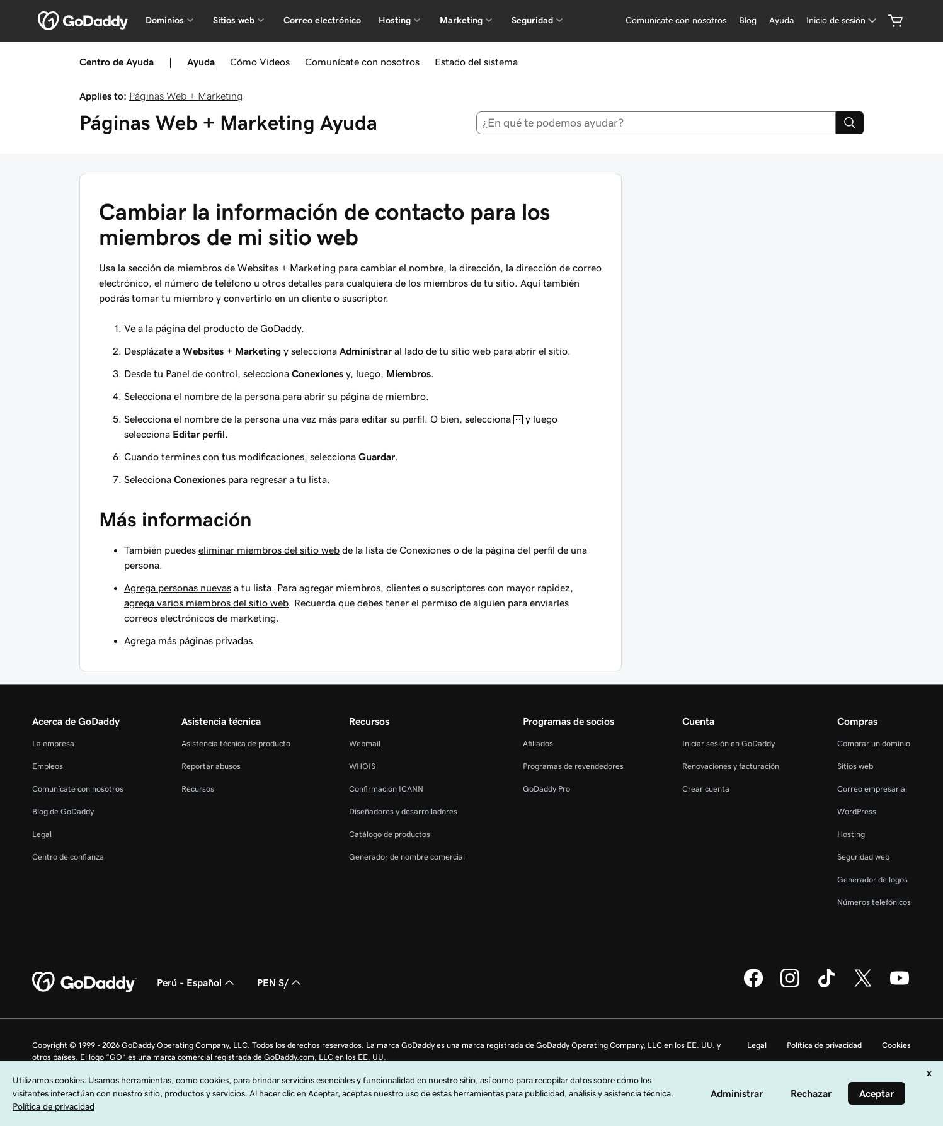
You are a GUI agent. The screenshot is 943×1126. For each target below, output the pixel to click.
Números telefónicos (874, 902)
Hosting (851, 834)
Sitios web (855, 766)
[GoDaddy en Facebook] (753, 986)
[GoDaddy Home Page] (84, 982)
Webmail (364, 743)
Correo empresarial (872, 789)
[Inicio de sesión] (842, 20)
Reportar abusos (211, 766)
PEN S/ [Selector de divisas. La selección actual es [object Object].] (280, 982)
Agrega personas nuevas (177, 588)
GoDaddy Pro (546, 789)
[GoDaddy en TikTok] (826, 986)
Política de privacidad (824, 1045)
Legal (42, 834)
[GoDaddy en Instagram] (790, 986)
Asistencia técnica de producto (235, 743)
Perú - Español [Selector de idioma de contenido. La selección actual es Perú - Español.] (197, 982)
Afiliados (538, 743)
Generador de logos (872, 879)
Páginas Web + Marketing (186, 96)
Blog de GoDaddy (63, 811)
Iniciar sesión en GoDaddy (728, 743)
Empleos (47, 766)
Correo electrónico (322, 20)
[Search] (850, 122)
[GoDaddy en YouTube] (899, 986)
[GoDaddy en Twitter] (863, 986)
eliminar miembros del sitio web (269, 550)
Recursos (197, 789)
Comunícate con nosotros (362, 62)
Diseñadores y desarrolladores (403, 811)
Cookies (896, 1045)
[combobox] (656, 122)
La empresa (53, 743)
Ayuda (201, 62)
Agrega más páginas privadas (188, 640)
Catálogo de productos (389, 834)
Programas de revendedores (573, 766)
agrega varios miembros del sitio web (206, 603)
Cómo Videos (260, 62)
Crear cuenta (705, 789)
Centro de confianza (68, 857)
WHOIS (362, 766)
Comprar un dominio (873, 743)
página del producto (200, 328)
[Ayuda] (781, 20)
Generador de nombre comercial (407, 857)
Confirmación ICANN (386, 789)
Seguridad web (863, 857)
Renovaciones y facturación (730, 766)
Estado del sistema (476, 62)
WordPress (856, 811)
